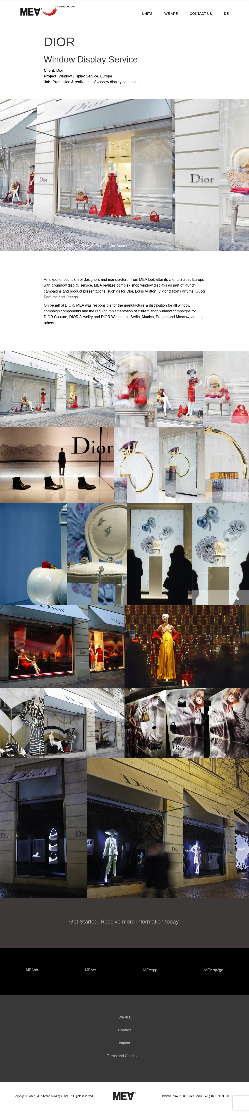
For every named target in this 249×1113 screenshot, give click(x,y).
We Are (124, 1019)
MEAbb (32, 971)
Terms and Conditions (124, 1058)
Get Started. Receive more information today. (124, 921)
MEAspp (150, 971)
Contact (124, 1032)
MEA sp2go (213, 971)
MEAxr (90, 971)
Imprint (124, 1045)
